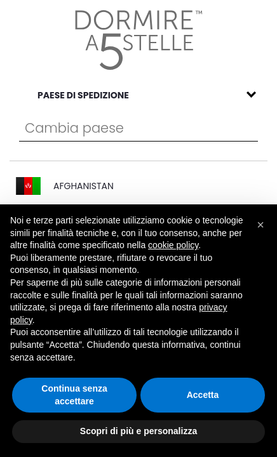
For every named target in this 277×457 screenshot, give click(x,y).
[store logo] (138, 40)
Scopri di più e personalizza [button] (138, 431)
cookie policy (173, 245)
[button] (260, 225)
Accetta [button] (203, 395)
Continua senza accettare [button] (74, 394)
